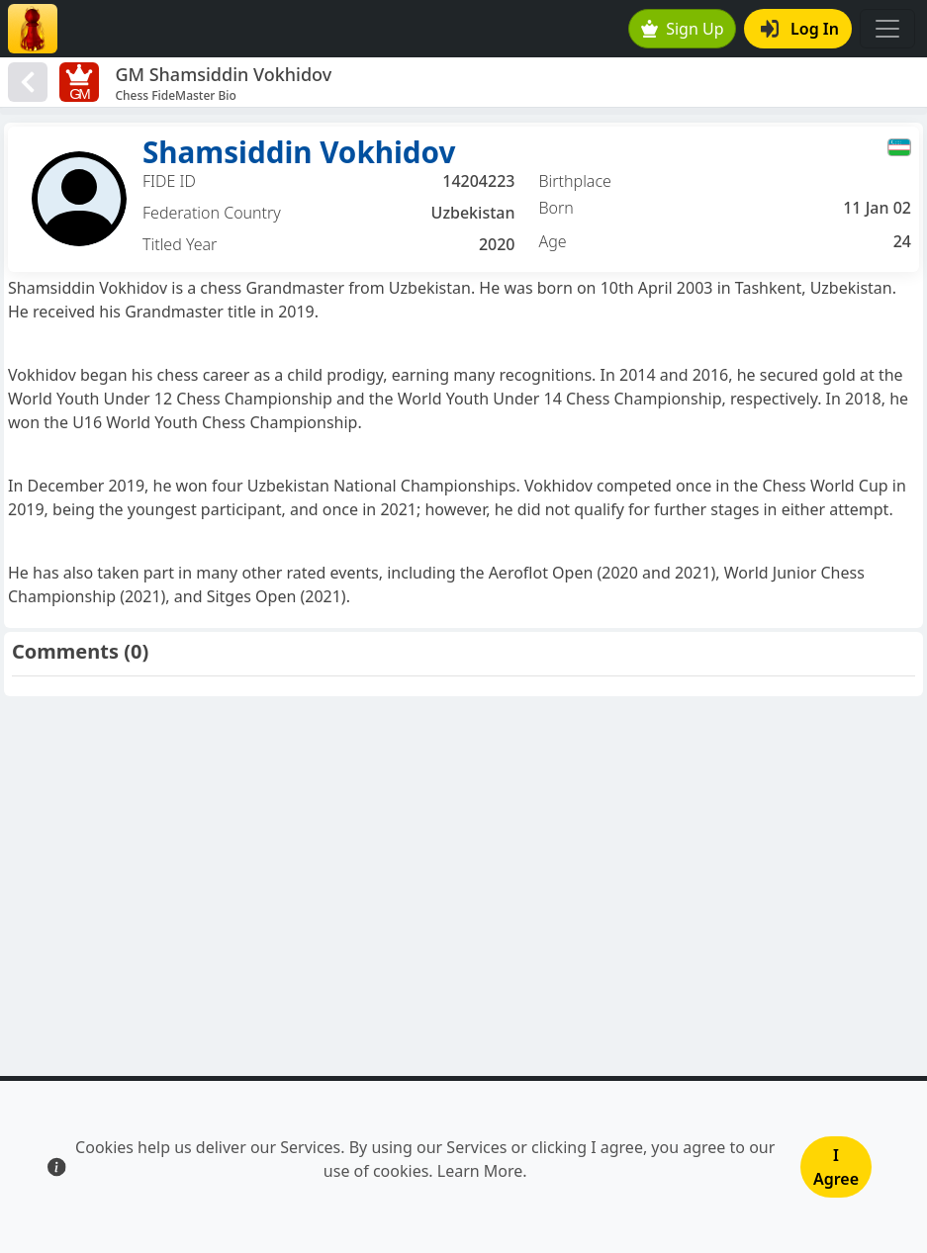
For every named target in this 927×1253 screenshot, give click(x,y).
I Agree (836, 1167)
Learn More (480, 1171)
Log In (800, 29)
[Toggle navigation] (887, 28)
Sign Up (682, 29)
